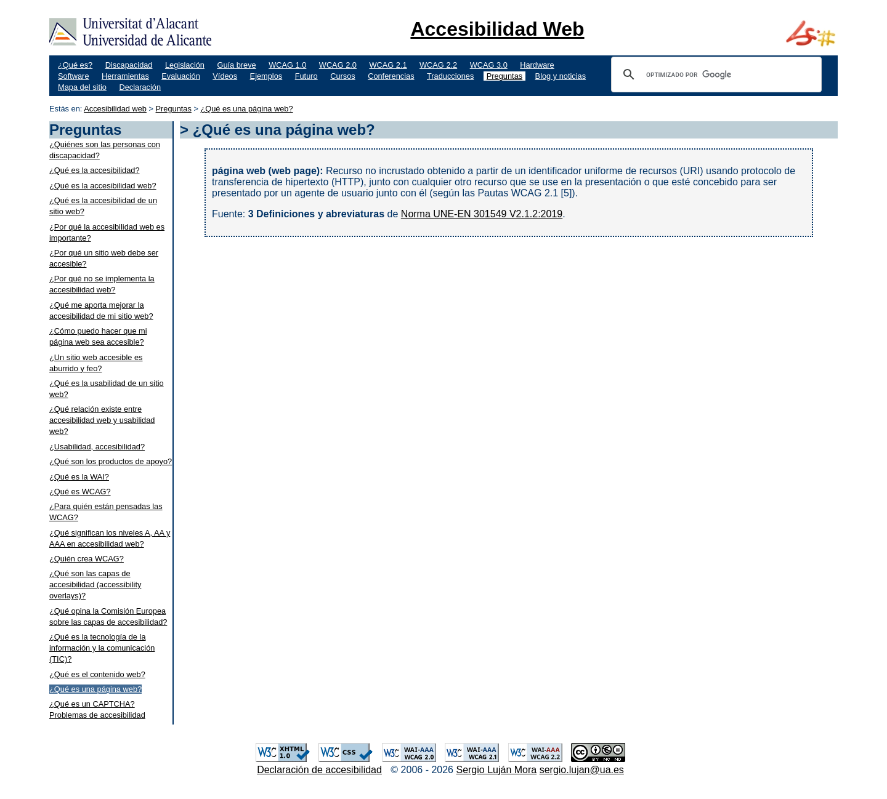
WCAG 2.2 (438, 65)
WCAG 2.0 (338, 65)
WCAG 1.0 (287, 65)
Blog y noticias (560, 76)
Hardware (537, 65)
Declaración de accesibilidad (319, 770)
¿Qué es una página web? (246, 108)
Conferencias (391, 76)
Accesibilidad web (115, 108)
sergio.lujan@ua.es (582, 770)
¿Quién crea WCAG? (86, 558)
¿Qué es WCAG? (80, 491)
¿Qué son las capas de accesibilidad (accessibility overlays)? (95, 584)
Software (73, 76)
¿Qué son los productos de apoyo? (110, 461)
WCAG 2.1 (388, 65)
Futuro (306, 76)
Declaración (140, 87)
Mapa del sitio (82, 87)
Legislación (185, 65)
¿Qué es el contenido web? (97, 674)
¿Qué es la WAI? (79, 476)
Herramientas (125, 76)
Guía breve (236, 65)
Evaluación (180, 76)
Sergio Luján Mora (496, 770)
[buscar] (714, 74)
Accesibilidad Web (497, 29)
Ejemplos (266, 76)
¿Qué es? (75, 65)
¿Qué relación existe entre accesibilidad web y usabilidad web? (102, 420)
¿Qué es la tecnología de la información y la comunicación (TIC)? (102, 648)
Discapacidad (129, 65)
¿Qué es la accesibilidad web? (102, 185)
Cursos (342, 76)
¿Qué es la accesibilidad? (94, 170)
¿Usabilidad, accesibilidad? (97, 446)
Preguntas (504, 76)
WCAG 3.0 (489, 65)
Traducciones (450, 76)
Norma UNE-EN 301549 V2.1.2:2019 (481, 214)
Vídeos (225, 76)
